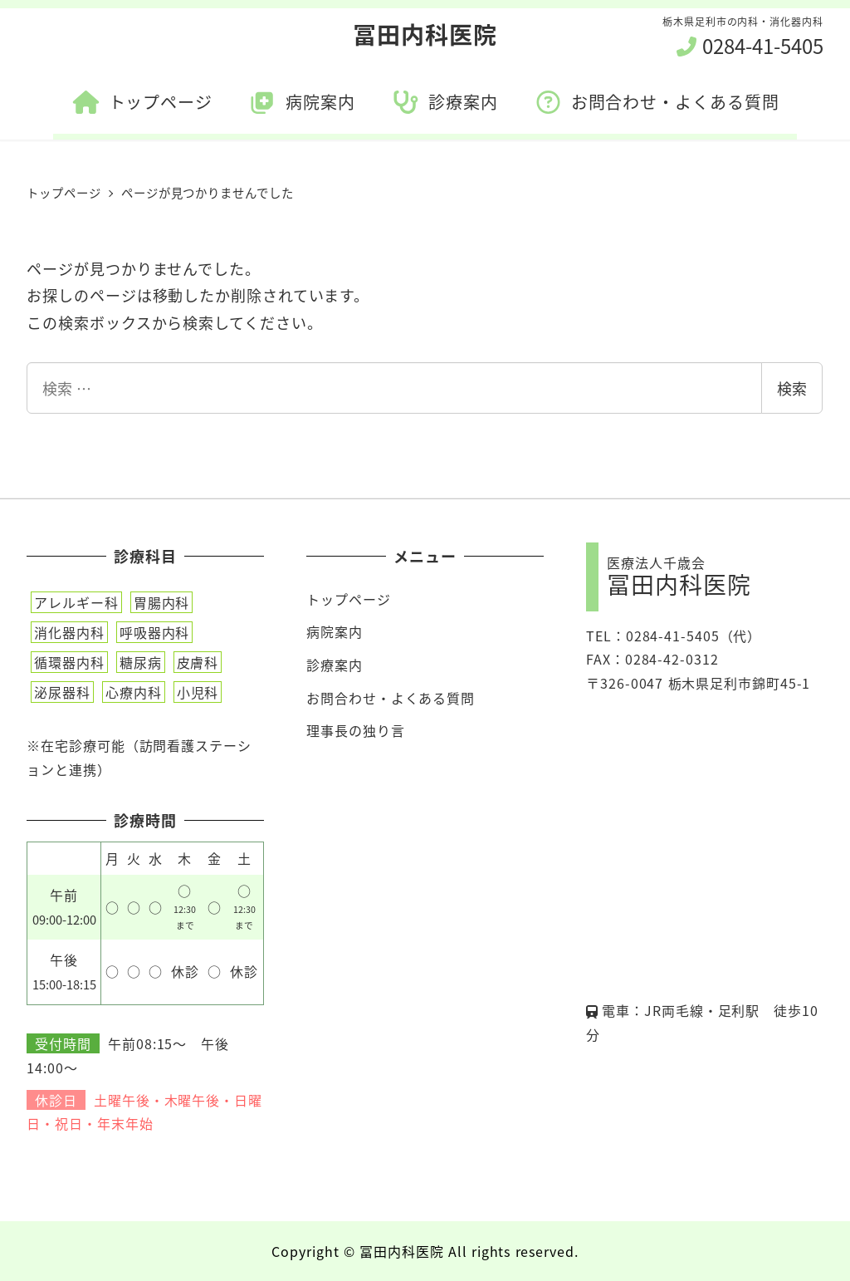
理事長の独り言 (355, 730)
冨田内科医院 (424, 34)
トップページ (348, 599)
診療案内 (334, 665)
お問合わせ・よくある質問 (390, 698)
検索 (792, 388)
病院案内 (334, 631)
